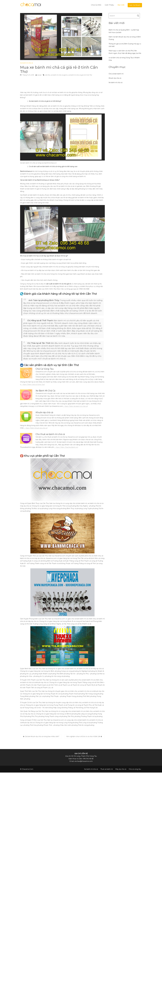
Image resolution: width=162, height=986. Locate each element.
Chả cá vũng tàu (135, 769)
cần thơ (47, 75)
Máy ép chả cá (120, 769)
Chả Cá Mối (96, 5)
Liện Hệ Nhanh (134, 5)
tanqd (39, 75)
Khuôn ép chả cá (115, 78)
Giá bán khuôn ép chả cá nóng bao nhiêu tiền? (42, 736)
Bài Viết (121, 5)
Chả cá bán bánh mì (116, 74)
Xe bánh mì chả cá (26, 63)
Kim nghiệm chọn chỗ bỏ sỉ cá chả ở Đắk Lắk (83, 736)
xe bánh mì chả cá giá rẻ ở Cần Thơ (80, 75)
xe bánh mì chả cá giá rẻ (59, 75)
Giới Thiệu (109, 5)
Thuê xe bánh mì (106, 769)
